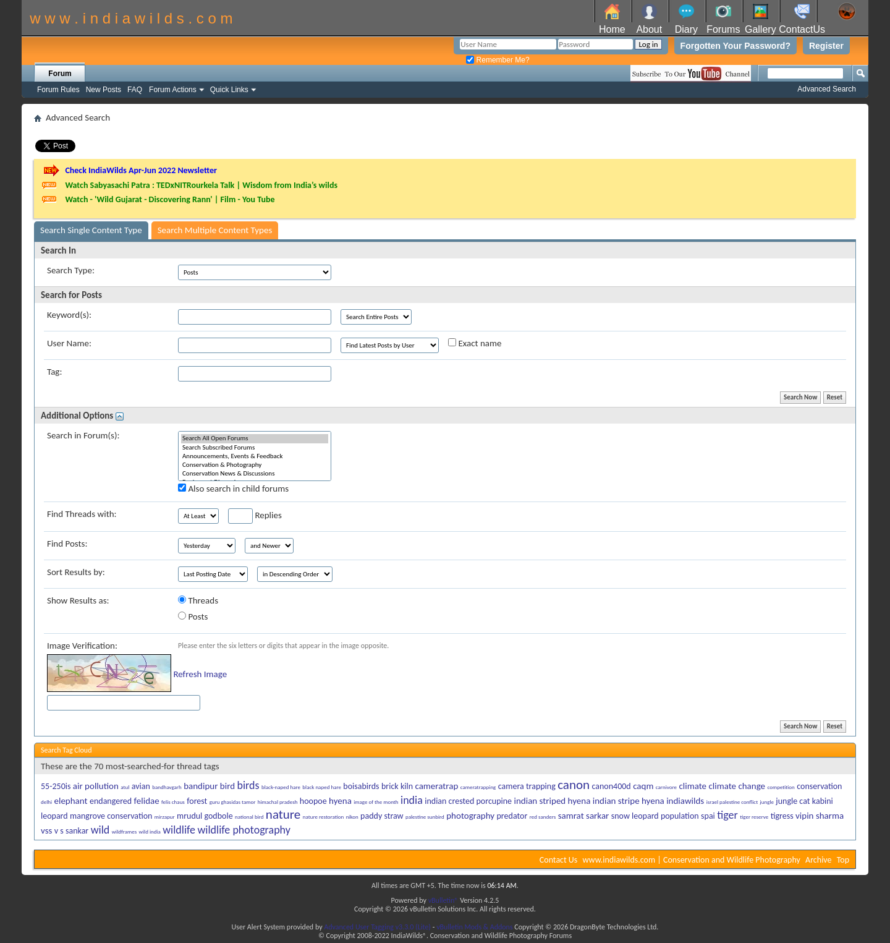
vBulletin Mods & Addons (474, 927)
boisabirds (361, 786)
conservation (819, 786)
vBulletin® (443, 900)
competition (781, 786)
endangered (111, 801)
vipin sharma (819, 815)
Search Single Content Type (91, 230)
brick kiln (397, 786)
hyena (340, 800)
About (649, 29)
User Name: (69, 343)
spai (708, 816)
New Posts (103, 89)
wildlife (179, 830)
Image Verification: (82, 645)
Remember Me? (497, 60)
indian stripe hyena (628, 800)
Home (612, 29)
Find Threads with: (82, 513)
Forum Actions (173, 89)
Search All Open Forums (254, 438)
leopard (54, 816)
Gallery (760, 29)
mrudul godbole (205, 816)
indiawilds (685, 800)
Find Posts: (67, 543)
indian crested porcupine (468, 801)
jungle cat (793, 801)
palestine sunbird (424, 816)
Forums (723, 29)
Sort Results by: (76, 572)
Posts (193, 616)
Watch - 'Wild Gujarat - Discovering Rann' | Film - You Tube (169, 199)
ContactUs (802, 29)
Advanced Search (826, 89)
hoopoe (313, 801)
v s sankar (71, 831)
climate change (736, 786)
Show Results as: (78, 600)
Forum (59, 73)
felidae (146, 800)
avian (141, 786)
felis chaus (173, 801)
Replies (255, 516)
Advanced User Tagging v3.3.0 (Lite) (377, 927)
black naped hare (321, 786)
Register (826, 46)
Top (843, 860)
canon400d (610, 786)
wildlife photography (243, 830)
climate (692, 786)
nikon (352, 816)
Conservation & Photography (254, 465)
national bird (249, 816)
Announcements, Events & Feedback (254, 456)
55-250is (55, 786)
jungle (767, 801)
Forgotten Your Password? (735, 46)
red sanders (543, 816)
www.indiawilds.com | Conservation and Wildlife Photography (691, 860)
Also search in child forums (233, 488)
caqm (643, 786)
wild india (150, 831)
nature (283, 814)
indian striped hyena (552, 800)
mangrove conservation (111, 816)
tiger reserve (754, 816)
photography (470, 815)
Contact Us (559, 860)
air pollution (96, 786)
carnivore (666, 786)
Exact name (474, 343)
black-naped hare (280, 786)
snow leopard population (655, 816)
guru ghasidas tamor (233, 801)
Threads (198, 600)
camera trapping (527, 786)
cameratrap (436, 786)
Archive (818, 860)
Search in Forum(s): (83, 435)
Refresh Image (200, 674)
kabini (822, 801)
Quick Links (229, 89)
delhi (46, 801)
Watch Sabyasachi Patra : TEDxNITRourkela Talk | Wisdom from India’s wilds (201, 185)
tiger (727, 815)
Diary (686, 29)
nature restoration (323, 816)
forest (197, 801)
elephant (70, 800)
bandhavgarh (167, 786)
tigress (782, 816)
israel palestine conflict (732, 801)
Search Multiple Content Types (215, 230)
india (411, 800)
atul (125, 786)
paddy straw (382, 816)
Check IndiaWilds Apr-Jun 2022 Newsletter (141, 170)
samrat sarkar (583, 815)
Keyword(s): (69, 314)
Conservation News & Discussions (254, 473)
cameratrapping (478, 786)
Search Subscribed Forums (254, 447)
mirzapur (165, 816)
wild (100, 830)
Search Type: (71, 270)
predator (512, 816)
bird (227, 786)
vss (46, 830)
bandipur (201, 786)
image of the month (376, 801)
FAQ (134, 89)
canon (573, 785)
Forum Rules (58, 89)
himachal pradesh (278, 801)
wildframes (124, 831)
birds (248, 785)
